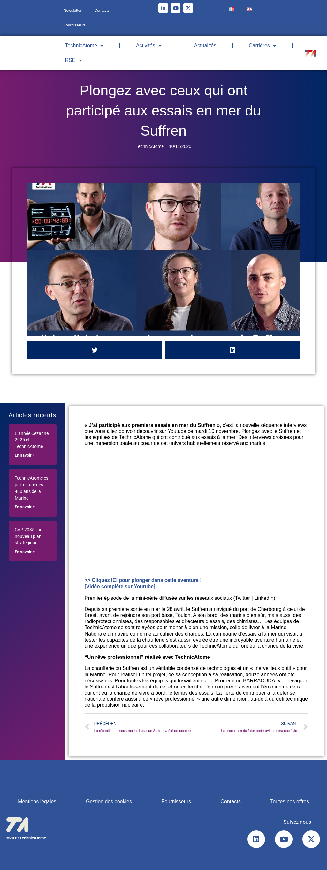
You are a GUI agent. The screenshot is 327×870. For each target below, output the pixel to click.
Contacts (101, 10)
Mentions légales (37, 801)
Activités (149, 45)
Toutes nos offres (289, 801)
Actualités (205, 45)
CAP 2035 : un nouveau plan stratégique (28, 536)
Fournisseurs (75, 25)
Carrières (262, 45)
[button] (95, 350)
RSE (73, 60)
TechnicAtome (84, 45)
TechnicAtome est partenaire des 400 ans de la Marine (32, 488)
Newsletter (73, 10)
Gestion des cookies (109, 801)
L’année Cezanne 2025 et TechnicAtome (32, 440)
